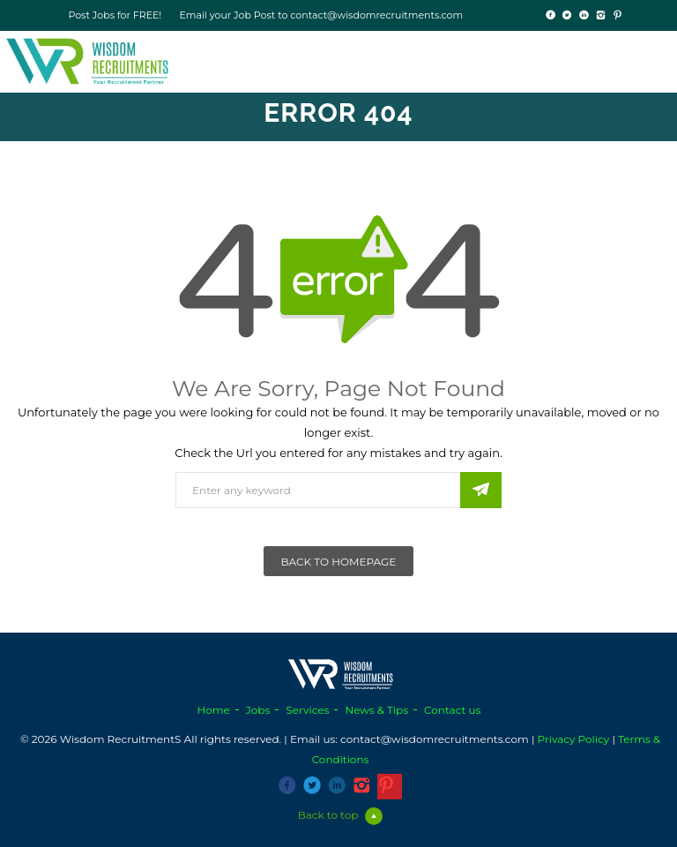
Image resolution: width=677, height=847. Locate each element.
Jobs (258, 709)
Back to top (340, 814)
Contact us (452, 709)
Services (307, 709)
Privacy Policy (574, 739)
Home (213, 709)
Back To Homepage (339, 561)
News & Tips (376, 709)
